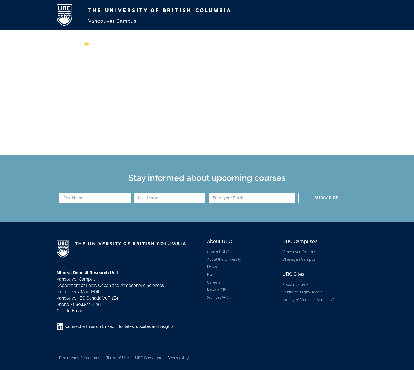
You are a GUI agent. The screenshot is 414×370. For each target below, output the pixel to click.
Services (261, 46)
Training (314, 46)
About (206, 46)
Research (288, 46)
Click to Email (70, 310)
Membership (233, 46)
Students (341, 46)
